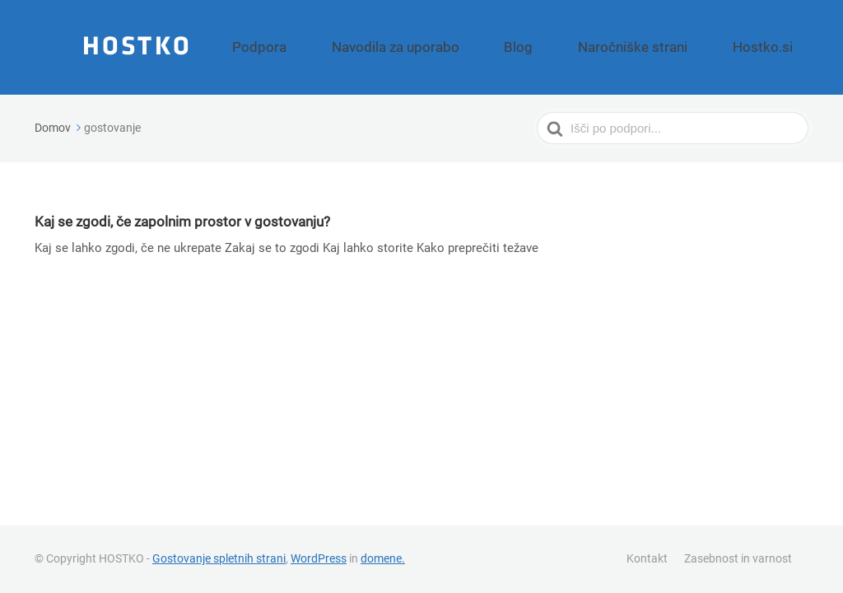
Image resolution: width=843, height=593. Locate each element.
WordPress (319, 558)
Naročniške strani (672, 47)
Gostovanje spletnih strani (219, 558)
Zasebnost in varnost (738, 558)
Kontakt (647, 558)
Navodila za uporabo (489, 47)
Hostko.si (775, 47)
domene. (383, 558)
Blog (584, 47)
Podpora (384, 47)
